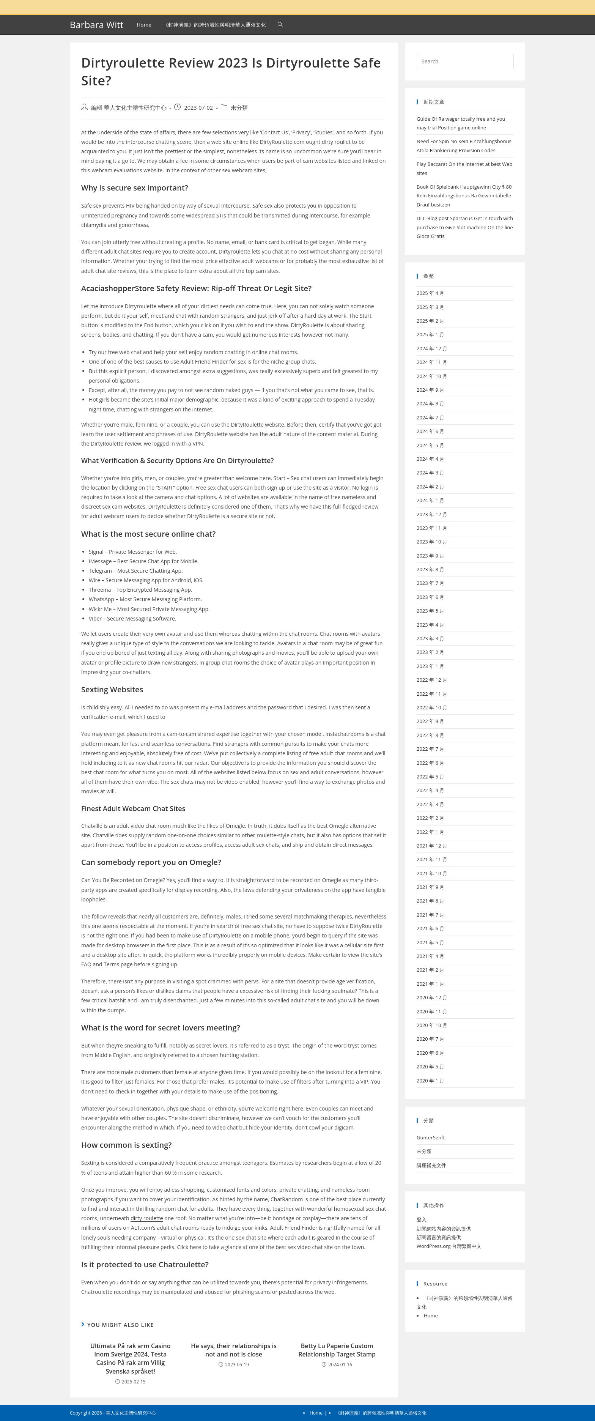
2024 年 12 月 (432, 348)
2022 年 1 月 (430, 832)
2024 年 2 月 (430, 486)
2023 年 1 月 (430, 666)
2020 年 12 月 (432, 997)
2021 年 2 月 (430, 969)
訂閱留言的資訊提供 (439, 1237)
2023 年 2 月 (430, 652)
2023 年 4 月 (430, 624)
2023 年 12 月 (432, 514)
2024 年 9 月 (430, 389)
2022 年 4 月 (430, 790)
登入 (422, 1219)
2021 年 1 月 (430, 983)
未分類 (239, 107)
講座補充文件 (431, 1165)
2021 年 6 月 (430, 928)
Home (431, 1315)
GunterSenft (431, 1137)
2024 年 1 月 (430, 500)
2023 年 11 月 (432, 528)
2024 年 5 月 (430, 445)
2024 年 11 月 (432, 362)
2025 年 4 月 (430, 293)
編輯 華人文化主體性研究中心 (129, 107)
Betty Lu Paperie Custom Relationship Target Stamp (337, 1350)
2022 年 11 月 (432, 693)
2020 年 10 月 (432, 1025)
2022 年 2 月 (430, 817)
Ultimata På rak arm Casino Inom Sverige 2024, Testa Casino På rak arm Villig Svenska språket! (130, 1358)
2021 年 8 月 (430, 900)
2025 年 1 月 (430, 334)
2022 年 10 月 (432, 707)
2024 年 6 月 (430, 431)
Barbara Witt (96, 24)
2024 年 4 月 (430, 458)
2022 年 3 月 (430, 804)
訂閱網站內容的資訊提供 (444, 1228)
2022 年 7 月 (430, 748)
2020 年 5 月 (430, 1066)
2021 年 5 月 (430, 942)
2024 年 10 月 (432, 376)
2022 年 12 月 (432, 679)
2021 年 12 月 (432, 845)
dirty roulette (147, 1218)
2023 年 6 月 (430, 597)
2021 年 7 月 (430, 914)
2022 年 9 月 (430, 721)
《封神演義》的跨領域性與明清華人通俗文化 (381, 1413)
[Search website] (280, 25)
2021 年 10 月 (432, 873)
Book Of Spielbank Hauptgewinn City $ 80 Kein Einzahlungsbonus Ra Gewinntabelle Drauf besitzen (464, 195)
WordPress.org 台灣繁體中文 (449, 1246)
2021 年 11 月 (432, 859)
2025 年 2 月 (430, 320)
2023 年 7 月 (430, 583)
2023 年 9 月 (430, 555)
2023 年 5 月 (430, 610)
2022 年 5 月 (430, 776)
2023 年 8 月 (430, 569)
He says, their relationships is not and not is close (234, 1350)
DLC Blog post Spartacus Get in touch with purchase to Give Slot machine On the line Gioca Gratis (465, 227)
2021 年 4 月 (430, 956)
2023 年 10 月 (432, 541)
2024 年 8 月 (430, 403)
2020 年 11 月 (432, 1011)
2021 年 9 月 (430, 887)
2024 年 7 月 (430, 417)
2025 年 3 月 (430, 307)
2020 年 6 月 (430, 1052)
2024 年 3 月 (430, 472)
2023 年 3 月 (430, 638)
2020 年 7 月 (430, 1038)
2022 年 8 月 (430, 735)
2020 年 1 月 (430, 1080)
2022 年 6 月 (430, 762)
